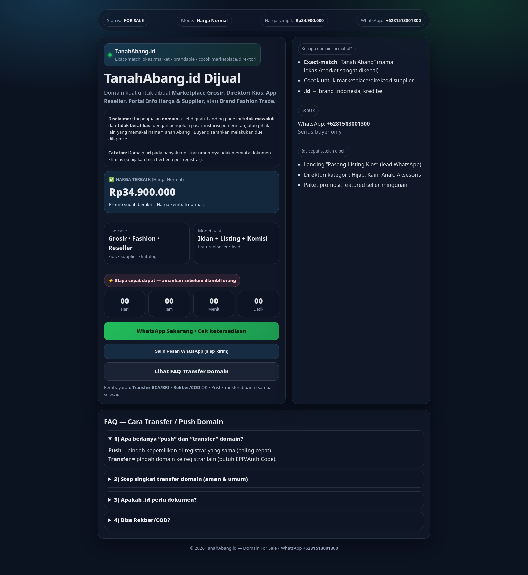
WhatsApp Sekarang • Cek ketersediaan (191, 331)
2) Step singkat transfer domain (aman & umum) (181, 479)
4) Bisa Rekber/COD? (142, 520)
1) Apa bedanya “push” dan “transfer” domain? (178, 438)
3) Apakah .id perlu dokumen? (155, 499)
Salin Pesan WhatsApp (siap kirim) (191, 351)
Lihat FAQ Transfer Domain (192, 371)
